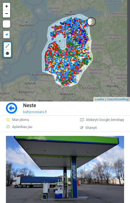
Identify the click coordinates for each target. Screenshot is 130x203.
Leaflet (99, 99)
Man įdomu (17, 120)
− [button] (6, 13)
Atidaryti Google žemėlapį (102, 120)
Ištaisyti (88, 128)
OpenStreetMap (118, 99)
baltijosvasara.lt (35, 112)
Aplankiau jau (19, 127)
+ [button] (6, 6)
